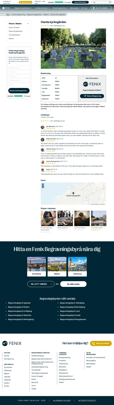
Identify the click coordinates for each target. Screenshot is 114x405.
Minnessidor (90, 364)
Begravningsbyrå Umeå (70, 315)
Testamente (63, 364)
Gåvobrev (62, 367)
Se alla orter (73, 284)
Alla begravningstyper (40, 373)
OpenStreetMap (95, 204)
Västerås (7, 380)
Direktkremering (38, 356)
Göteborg (7, 370)
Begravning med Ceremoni (42, 359)
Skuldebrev (63, 370)
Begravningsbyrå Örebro (18, 307)
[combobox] (101, 8)
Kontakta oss (9, 359)
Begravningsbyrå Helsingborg (21, 319)
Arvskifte (62, 361)
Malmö (57, 88)
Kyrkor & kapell (37, 376)
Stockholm (8, 367)
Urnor (34, 385)
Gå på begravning (91, 353)
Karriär (6, 356)
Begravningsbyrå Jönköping (72, 303)
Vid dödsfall (36, 370)
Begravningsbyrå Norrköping (72, 307)
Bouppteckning (64, 357)
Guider (34, 389)
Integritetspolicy (87, 400)
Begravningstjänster (41, 353)
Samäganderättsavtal (67, 379)
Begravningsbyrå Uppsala (19, 303)
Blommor (35, 382)
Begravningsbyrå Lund (70, 311)
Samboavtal (63, 373)
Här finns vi (9, 364)
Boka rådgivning (80, 2)
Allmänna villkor (62, 400)
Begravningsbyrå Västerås (19, 315)
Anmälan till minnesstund (95, 357)
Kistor (34, 379)
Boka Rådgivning (94, 96)
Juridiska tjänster (62, 353)
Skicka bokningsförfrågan (19, 91)
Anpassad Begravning (40, 367)
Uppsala (7, 377)
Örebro (6, 383)
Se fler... (7, 386)
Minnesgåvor (91, 361)
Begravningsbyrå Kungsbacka (73, 319)
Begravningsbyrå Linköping (20, 311)
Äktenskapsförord (65, 376)
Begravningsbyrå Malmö (92, 90)
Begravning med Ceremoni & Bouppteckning (42, 363)
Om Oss (7, 353)
